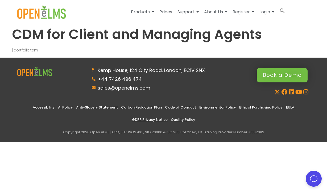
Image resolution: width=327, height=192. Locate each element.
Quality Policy (183, 119)
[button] (282, 12)
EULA (290, 107)
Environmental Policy (217, 107)
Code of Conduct (180, 107)
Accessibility (44, 107)
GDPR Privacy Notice (150, 119)
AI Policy (65, 107)
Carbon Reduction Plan (141, 107)
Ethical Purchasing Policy (261, 107)
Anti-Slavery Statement (97, 107)
